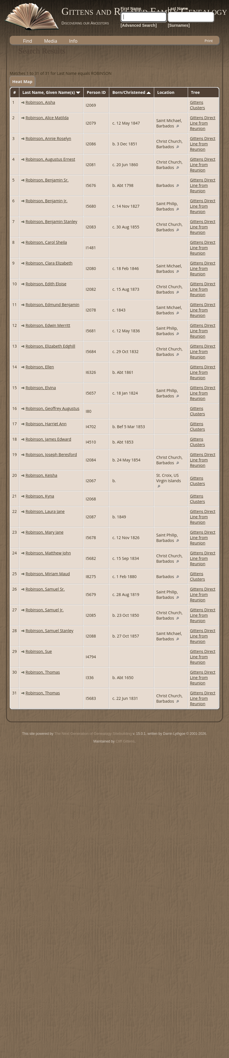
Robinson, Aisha (40, 102)
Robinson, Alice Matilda (47, 117)
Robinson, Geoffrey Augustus (52, 408)
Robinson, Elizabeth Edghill (50, 346)
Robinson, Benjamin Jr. (46, 200)
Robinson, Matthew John (48, 553)
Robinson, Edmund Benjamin (52, 304)
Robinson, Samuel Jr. (45, 609)
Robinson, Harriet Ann (46, 423)
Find (27, 41)
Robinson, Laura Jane (45, 511)
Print (209, 40)
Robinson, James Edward (48, 439)
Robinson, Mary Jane (44, 532)
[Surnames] (179, 25)
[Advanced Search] (139, 25)
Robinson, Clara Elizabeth (49, 263)
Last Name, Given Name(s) (51, 92)
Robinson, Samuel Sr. (45, 589)
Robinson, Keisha (41, 475)
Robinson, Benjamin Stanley (51, 221)
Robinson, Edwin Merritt (48, 325)
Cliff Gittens (125, 741)
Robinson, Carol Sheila (46, 242)
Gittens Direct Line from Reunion (202, 123)
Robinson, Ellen (40, 367)
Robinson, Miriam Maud (48, 573)
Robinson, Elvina (41, 387)
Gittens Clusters (197, 105)
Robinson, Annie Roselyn (48, 138)
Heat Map (22, 81)
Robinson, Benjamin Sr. (47, 180)
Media (50, 41)
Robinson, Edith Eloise (46, 283)
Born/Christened (131, 92)
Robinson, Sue (39, 651)
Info (73, 41)
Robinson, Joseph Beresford (51, 454)
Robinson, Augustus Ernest (50, 159)
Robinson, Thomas (43, 672)
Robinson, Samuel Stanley (49, 630)
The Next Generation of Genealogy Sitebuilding (93, 733)
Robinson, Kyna (40, 496)
